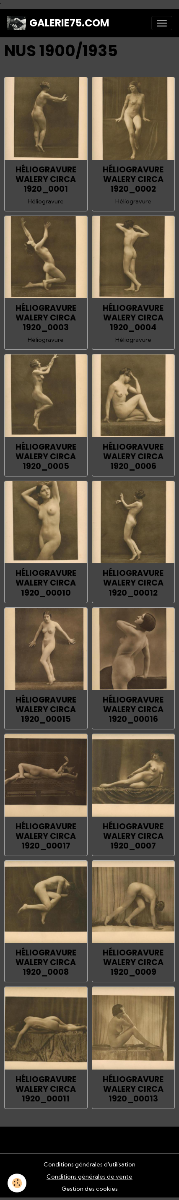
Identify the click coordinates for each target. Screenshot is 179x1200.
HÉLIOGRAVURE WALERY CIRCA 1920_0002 (133, 179)
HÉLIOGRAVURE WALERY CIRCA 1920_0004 (133, 317)
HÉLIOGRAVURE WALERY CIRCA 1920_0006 (133, 456)
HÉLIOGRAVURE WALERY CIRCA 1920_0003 (46, 317)
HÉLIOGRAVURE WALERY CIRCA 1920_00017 (46, 836)
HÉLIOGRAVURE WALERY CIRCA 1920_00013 (133, 1089)
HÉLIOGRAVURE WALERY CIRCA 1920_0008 (46, 962)
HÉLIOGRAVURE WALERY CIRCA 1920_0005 (46, 456)
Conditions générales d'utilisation (89, 1164)
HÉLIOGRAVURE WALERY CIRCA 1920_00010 (46, 582)
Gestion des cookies (90, 1188)
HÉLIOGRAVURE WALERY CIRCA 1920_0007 (133, 836)
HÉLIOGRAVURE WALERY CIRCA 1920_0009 (133, 962)
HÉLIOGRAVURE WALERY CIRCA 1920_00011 (46, 1089)
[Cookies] (17, 1183)
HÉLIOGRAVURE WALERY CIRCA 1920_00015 (46, 709)
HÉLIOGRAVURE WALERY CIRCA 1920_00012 (133, 582)
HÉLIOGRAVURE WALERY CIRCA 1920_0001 (46, 179)
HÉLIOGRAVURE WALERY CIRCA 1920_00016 (133, 709)
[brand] (58, 23)
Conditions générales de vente (89, 1176)
